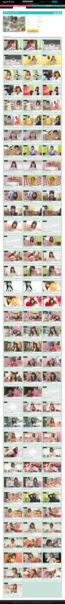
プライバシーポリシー (27, 601)
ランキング (6, 7)
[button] (24, 17)
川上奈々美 (39, 19)
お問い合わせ (19, 601)
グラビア (32, 7)
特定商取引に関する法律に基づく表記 (39, 601)
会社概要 (14, 601)
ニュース (19, 7)
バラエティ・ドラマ (45, 7)
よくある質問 (49, 601)
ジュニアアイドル (58, 7)
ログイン (56, 17)
